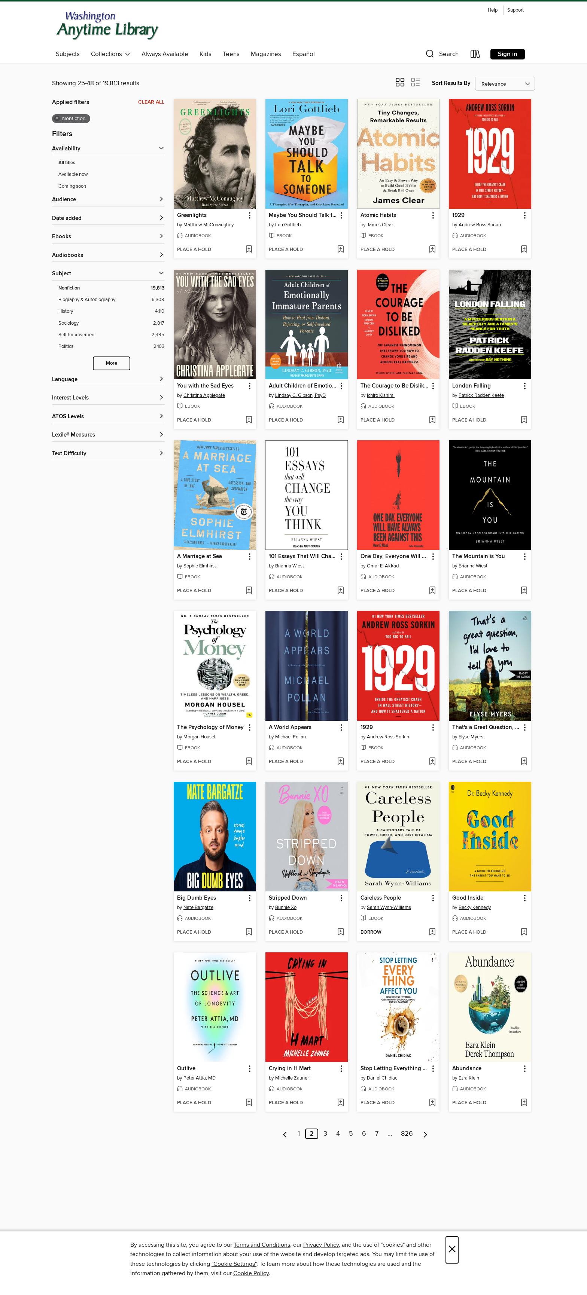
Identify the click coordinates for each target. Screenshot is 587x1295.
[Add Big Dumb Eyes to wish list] (248, 932)
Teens (231, 54)
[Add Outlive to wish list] (248, 1103)
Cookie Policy (251, 1273)
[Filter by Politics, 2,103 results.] (111, 346)
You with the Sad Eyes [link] (205, 386)
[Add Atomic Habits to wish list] (432, 250)
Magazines (266, 54)
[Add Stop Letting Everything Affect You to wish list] (432, 1103)
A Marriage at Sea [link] (199, 556)
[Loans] (475, 55)
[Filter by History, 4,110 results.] (111, 311)
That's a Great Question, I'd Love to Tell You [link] (486, 727)
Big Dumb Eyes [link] (196, 898)
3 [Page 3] (325, 1134)
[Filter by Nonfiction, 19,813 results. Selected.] (111, 288)
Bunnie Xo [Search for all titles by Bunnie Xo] (285, 907)
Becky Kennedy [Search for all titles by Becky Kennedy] (475, 907)
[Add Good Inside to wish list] (524, 932)
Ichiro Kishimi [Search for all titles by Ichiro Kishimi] (381, 395)
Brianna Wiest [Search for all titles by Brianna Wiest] (289, 566)
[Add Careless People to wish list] (432, 932)
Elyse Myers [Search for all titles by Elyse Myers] (471, 737)
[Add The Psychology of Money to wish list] (248, 762)
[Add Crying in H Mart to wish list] (340, 1103)
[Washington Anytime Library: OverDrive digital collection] (107, 26)
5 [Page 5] (351, 1134)
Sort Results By (451, 83)
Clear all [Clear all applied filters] (151, 102)
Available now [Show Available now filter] (73, 174)
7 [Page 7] (376, 1134)
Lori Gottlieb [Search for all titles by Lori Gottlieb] (288, 225)
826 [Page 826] (407, 1134)
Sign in (507, 54)
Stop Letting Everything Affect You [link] (395, 1068)
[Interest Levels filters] (108, 398)
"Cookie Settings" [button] (234, 1264)
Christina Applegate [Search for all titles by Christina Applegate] (204, 395)
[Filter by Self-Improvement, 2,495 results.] (111, 335)
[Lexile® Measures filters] (108, 435)
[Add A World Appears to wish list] (340, 762)
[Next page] (425, 1133)
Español (303, 54)
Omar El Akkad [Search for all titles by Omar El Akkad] (383, 566)
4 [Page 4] (338, 1134)
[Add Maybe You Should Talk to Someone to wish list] (340, 250)
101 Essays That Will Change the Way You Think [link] (303, 556)
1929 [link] (458, 215)
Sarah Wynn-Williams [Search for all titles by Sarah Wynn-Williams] (389, 907)
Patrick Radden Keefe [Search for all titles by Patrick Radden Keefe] (481, 395)
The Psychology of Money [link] (210, 727)
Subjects (68, 54)
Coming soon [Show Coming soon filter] (72, 186)
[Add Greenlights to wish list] (248, 250)
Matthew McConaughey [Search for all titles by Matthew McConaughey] (208, 225)
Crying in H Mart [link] (290, 1068)
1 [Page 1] (299, 1134)
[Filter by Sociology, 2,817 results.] (111, 323)
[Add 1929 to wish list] (524, 250)
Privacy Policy (321, 1245)
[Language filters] (108, 380)
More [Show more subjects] (111, 363)
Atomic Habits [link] (378, 215)
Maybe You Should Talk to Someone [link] (303, 215)
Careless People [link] (381, 898)
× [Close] (452, 1249)
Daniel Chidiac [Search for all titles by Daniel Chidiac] (382, 1078)
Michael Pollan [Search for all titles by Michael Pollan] (290, 737)
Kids (206, 54)
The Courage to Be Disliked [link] (395, 386)
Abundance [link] (466, 1068)
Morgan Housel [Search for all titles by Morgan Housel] (199, 737)
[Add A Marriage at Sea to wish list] (248, 591)
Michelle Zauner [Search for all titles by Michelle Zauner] (292, 1078)
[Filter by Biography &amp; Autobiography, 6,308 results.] (111, 300)
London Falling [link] (471, 386)
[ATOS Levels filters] (108, 417)
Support (515, 10)
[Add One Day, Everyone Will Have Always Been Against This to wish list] (432, 591)
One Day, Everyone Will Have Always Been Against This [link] (395, 556)
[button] (441, 55)
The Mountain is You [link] (478, 556)
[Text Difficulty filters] (108, 454)
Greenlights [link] (192, 215)
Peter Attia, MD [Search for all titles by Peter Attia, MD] (199, 1078)
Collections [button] (110, 54)
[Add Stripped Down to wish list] (340, 932)
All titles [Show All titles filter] (66, 163)
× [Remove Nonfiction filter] (57, 118)
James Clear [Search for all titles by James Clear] (380, 225)
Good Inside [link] (467, 898)
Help (493, 10)
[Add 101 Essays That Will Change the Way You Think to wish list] (340, 591)
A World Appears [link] (290, 727)
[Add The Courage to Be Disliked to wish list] (432, 420)
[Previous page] (285, 1133)
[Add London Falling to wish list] (524, 420)
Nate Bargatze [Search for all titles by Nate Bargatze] (198, 907)
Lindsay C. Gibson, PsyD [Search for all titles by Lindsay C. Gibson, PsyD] (300, 395)
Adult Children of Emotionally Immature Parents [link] (303, 386)
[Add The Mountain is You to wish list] (524, 591)
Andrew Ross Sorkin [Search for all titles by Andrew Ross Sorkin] (480, 225)
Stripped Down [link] (288, 898)
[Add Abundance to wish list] (524, 1103)
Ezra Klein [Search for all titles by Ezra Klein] (469, 1078)
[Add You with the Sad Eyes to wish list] (248, 420)
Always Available (165, 54)
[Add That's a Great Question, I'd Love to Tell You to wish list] (524, 762)
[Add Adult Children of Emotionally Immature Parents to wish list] (340, 420)
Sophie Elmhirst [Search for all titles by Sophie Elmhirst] (199, 566)
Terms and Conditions (262, 1245)
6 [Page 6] (364, 1134)
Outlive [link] (186, 1068)
